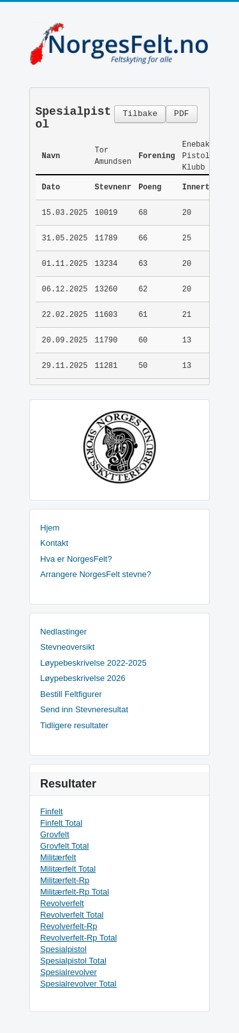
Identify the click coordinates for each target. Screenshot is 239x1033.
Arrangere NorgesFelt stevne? (95, 574)
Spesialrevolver (68, 972)
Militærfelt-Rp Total (74, 892)
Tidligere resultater (74, 725)
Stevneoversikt (67, 647)
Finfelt (51, 811)
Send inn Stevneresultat (84, 709)
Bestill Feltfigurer (71, 694)
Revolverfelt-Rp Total (78, 937)
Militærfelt (58, 857)
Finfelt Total (61, 823)
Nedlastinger (63, 631)
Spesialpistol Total (73, 960)
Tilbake (139, 114)
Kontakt (54, 543)
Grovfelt (54, 834)
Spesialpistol (63, 949)
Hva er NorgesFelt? (76, 559)
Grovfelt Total (64, 846)
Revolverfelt (62, 903)
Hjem (49, 527)
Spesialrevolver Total (78, 983)
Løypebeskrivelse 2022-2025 (93, 663)
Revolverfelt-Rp (69, 926)
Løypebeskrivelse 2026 (83, 678)
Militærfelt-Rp (64, 880)
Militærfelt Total (68, 869)
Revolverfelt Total (71, 914)
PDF (181, 114)
